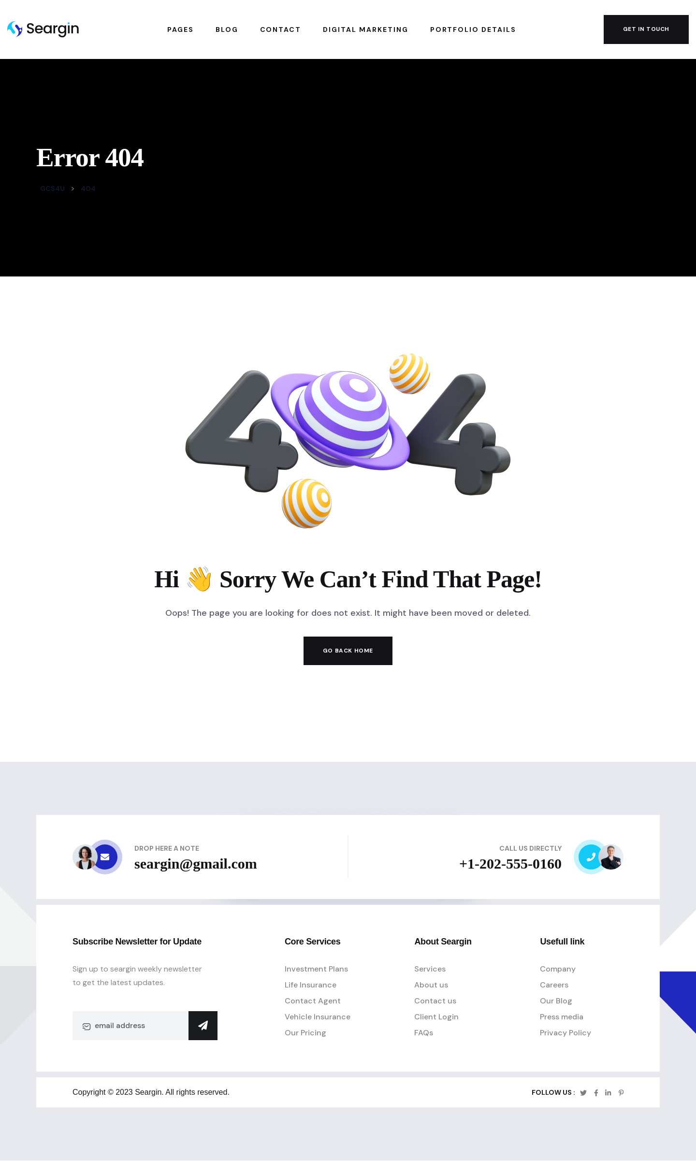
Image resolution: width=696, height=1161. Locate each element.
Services (430, 969)
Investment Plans (316, 969)
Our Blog (556, 1001)
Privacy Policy (565, 1033)
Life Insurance (310, 985)
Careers (554, 985)
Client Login (436, 1017)
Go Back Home (348, 650)
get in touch (646, 29)
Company (558, 969)
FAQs (423, 1033)
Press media (561, 1017)
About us (431, 985)
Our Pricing (305, 1033)
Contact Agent (313, 1001)
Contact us (435, 1001)
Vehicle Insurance (317, 1017)
